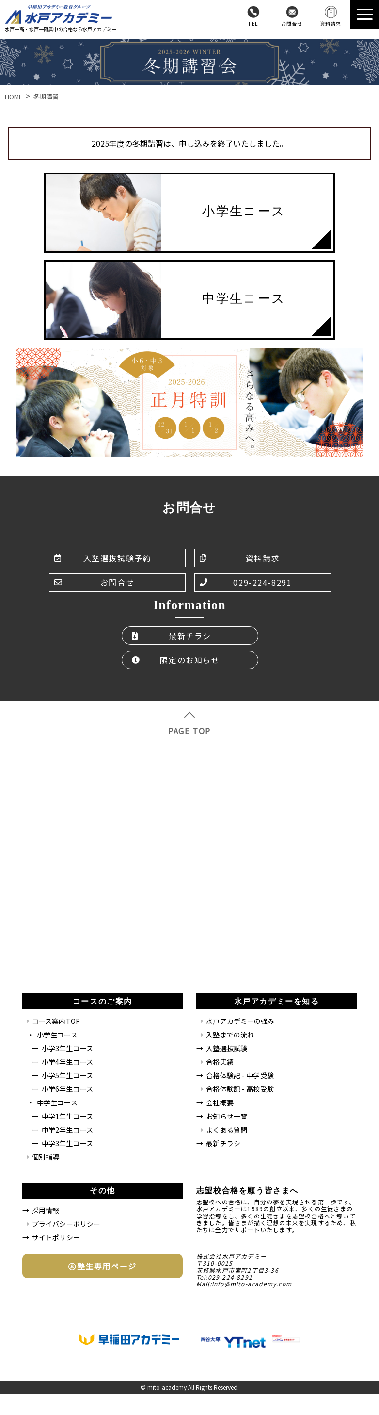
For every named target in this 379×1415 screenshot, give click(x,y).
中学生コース (57, 1102)
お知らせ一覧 (226, 1116)
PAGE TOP (189, 724)
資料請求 (330, 23)
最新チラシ (171, 636)
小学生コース (57, 1034)
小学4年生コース (67, 1062)
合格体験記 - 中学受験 (240, 1075)
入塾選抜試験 (226, 1048)
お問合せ (291, 23)
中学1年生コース (67, 1116)
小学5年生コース (67, 1075)
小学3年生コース (67, 1048)
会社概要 (220, 1102)
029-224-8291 (246, 582)
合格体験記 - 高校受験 (240, 1089)
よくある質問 (226, 1130)
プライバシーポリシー (66, 1224)
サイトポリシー (56, 1237)
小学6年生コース (67, 1089)
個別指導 (46, 1157)
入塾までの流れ (230, 1034)
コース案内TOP (56, 1021)
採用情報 (46, 1210)
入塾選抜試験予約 (102, 558)
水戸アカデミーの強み (240, 1021)
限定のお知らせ (176, 660)
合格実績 (220, 1062)
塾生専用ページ (102, 1266)
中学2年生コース (67, 1130)
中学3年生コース (67, 1143)
